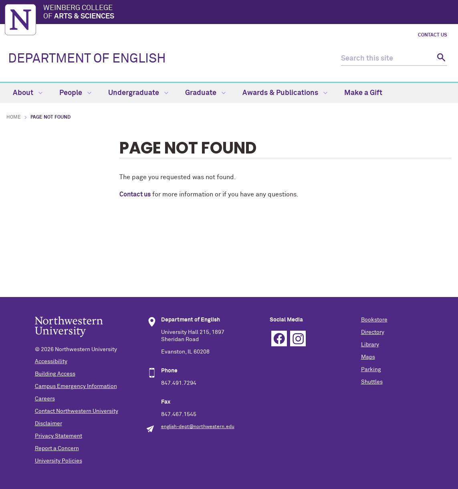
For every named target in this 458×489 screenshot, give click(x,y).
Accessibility (51, 361)
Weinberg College (248, 12)
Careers (45, 399)
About (27, 93)
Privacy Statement (58, 436)
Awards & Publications (284, 93)
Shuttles (372, 382)
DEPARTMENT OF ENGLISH (87, 59)
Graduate (205, 93)
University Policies (58, 461)
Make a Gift (363, 93)
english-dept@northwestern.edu (197, 426)
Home (13, 117)
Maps (368, 357)
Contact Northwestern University (76, 411)
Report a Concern (57, 448)
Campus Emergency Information (76, 386)
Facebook (279, 338)
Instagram (298, 338)
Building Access (55, 374)
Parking (371, 369)
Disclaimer (48, 423)
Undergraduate (138, 93)
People (75, 93)
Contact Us (432, 35)
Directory (372, 332)
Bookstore (374, 320)
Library (370, 345)
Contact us (135, 194)
